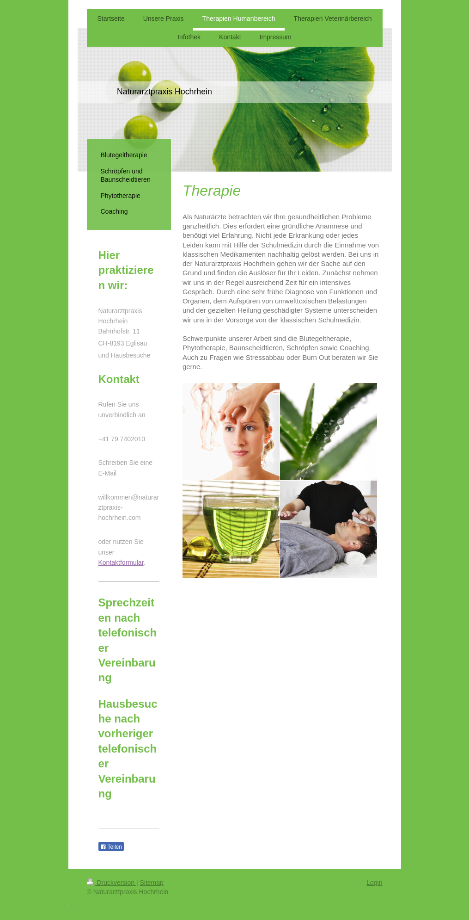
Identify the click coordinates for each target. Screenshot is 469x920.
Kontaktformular (121, 562)
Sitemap (152, 882)
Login (374, 882)
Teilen (111, 847)
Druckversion (111, 882)
